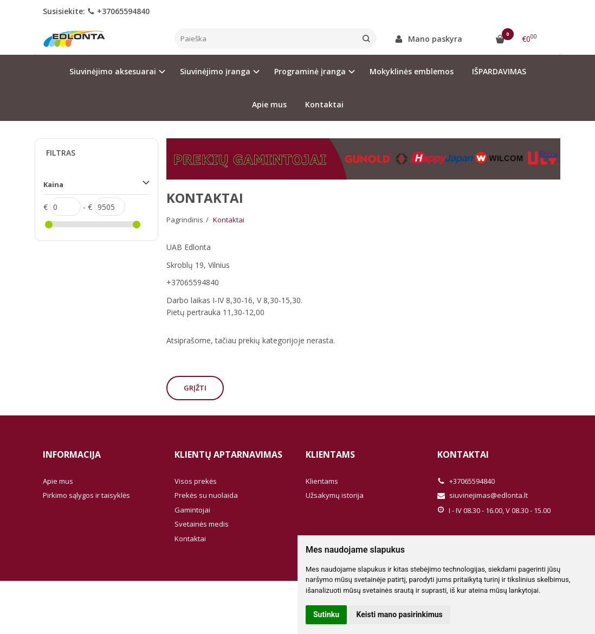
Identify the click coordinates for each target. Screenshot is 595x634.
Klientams (330, 454)
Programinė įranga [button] (310, 71)
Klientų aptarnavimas (228, 454)
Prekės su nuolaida (206, 495)
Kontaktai (324, 104)
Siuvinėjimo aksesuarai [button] (112, 71)
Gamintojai (192, 510)
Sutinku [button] (326, 614)
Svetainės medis (201, 524)
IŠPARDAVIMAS (499, 71)
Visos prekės (195, 481)
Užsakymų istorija (335, 495)
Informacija (72, 454)
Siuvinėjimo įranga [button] (215, 71)
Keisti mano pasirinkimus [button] (400, 614)
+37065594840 (118, 11)
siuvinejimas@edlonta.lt (482, 495)
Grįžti (195, 388)
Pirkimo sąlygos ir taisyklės (86, 495)
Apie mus (269, 104)
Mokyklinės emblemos (412, 71)
